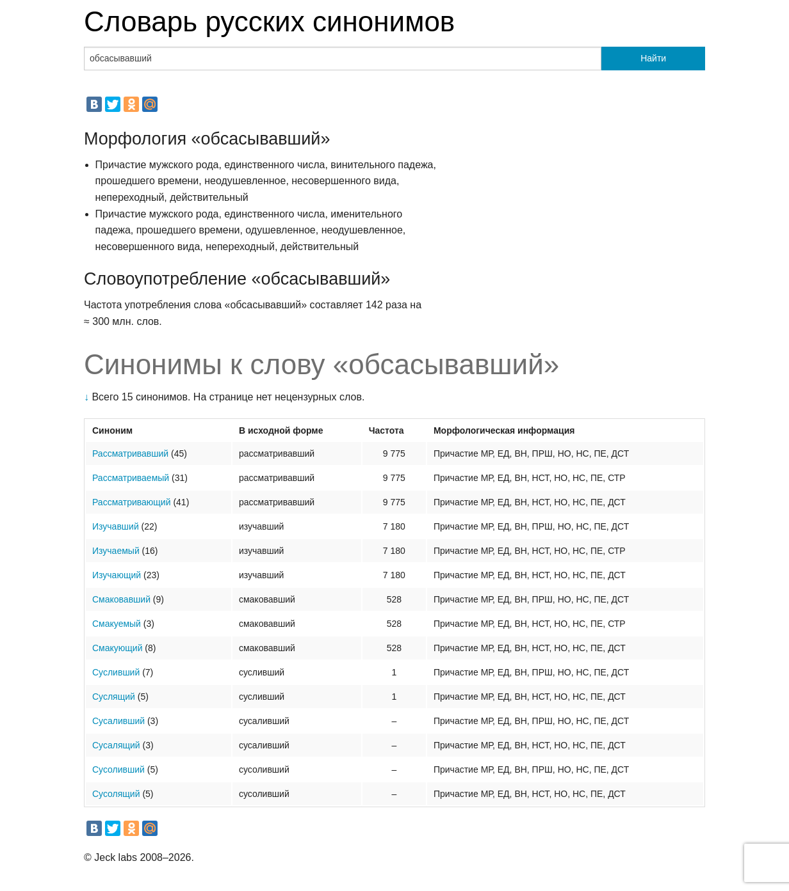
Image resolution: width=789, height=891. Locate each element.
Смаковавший (121, 599)
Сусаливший (118, 721)
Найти (653, 58)
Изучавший (115, 526)
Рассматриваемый (130, 478)
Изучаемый (116, 551)
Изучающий (116, 575)
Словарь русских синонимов (269, 21)
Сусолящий (116, 794)
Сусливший (116, 672)
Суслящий (113, 696)
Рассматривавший (130, 453)
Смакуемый (116, 624)
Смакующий (117, 648)
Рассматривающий (131, 502)
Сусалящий (116, 745)
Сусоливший (118, 769)
